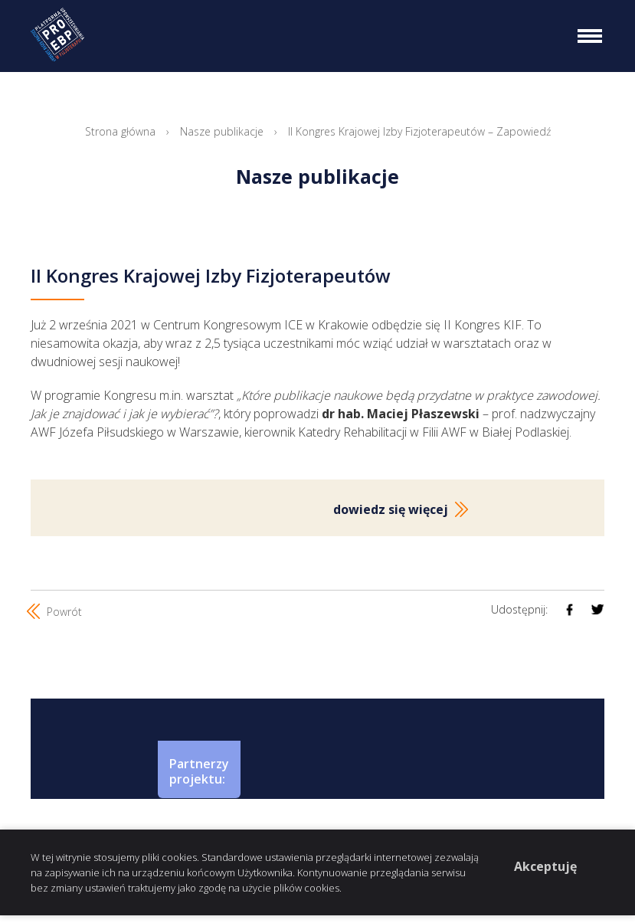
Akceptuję (545, 866)
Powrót (56, 611)
